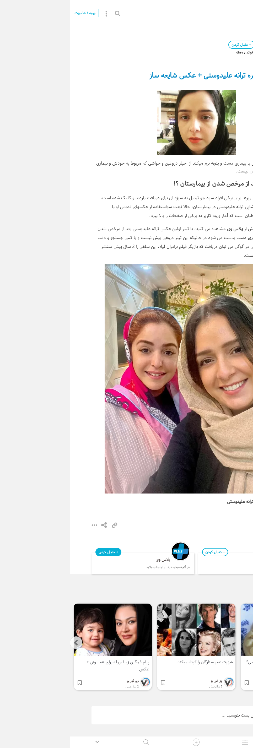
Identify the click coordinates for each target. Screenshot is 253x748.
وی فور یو (196, 44)
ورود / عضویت (15, 13)
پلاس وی (93, 559)
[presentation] (6, 642)
